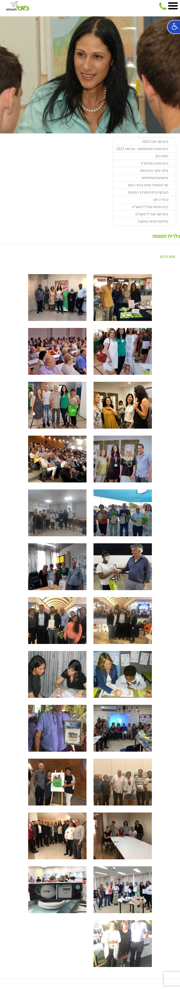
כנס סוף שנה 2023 (155, 141)
